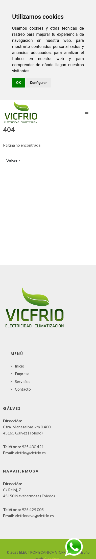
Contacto (23, 389)
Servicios (22, 381)
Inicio (19, 366)
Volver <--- (15, 160)
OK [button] (18, 83)
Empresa (22, 373)
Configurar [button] (38, 83)
